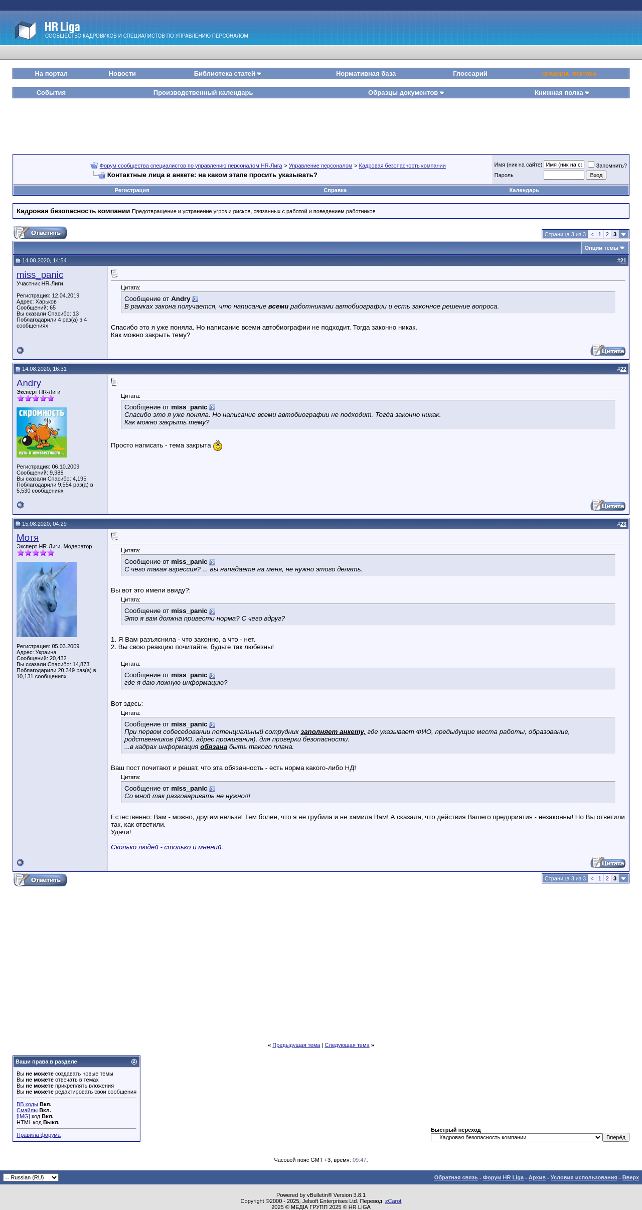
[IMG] (23, 1116)
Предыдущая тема (296, 1045)
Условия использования (584, 1177)
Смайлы (27, 1110)
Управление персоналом (321, 166)
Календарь (524, 190)
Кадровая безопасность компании (402, 166)
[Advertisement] (321, 122)
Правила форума (39, 1135)
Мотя (28, 537)
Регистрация (132, 190)
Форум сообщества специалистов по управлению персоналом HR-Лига (191, 166)
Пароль (504, 175)
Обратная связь (456, 1177)
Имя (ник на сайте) (519, 165)
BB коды (27, 1104)
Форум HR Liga (503, 1177)
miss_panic (40, 274)
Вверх (630, 1177)
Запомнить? (607, 166)
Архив (537, 1177)
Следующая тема (347, 1045)
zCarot (393, 1201)
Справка (335, 190)
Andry (29, 383)
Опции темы (601, 248)
